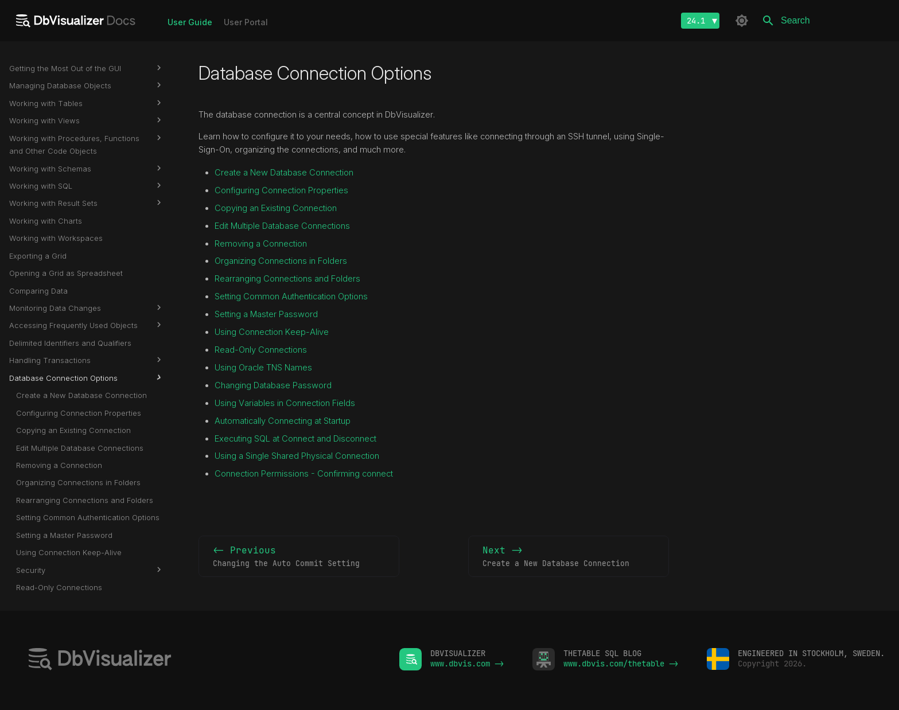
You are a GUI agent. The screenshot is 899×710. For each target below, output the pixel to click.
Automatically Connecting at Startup (283, 421)
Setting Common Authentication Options (291, 296)
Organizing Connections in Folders (281, 261)
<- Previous (299, 556)
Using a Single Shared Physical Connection (297, 456)
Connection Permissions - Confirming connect (304, 474)
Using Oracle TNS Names (263, 367)
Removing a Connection (261, 244)
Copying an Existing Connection (276, 208)
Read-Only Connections (261, 350)
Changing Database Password (273, 385)
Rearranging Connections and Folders (287, 279)
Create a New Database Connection (284, 172)
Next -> (568, 556)
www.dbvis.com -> (467, 663)
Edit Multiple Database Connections (282, 226)
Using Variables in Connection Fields (285, 403)
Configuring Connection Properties (281, 190)
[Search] (823, 20)
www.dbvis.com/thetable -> (620, 663)
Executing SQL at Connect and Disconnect (295, 439)
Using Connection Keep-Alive (272, 332)
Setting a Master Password (266, 314)
